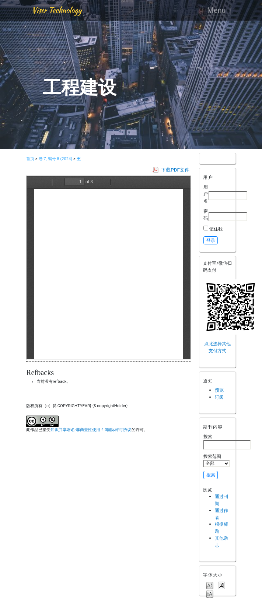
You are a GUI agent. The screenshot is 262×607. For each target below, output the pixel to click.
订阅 (219, 397)
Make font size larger (209, 593)
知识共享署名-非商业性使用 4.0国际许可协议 (90, 429)
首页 (30, 158)
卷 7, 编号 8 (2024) (56, 158)
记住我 (216, 229)
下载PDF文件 (175, 170)
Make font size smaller (209, 585)
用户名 (205, 193)
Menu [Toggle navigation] (216, 10)
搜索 (227, 441)
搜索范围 (216, 460)
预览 (219, 390)
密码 (205, 214)
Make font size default (221, 585)
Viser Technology (56, 10)
